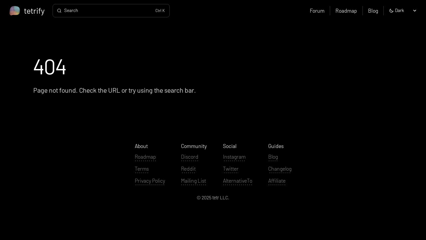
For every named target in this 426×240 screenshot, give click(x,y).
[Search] (111, 10)
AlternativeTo (237, 180)
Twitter (231, 168)
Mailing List (193, 180)
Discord (189, 156)
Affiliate (277, 180)
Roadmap (346, 10)
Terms (142, 168)
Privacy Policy (150, 180)
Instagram (234, 156)
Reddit (188, 168)
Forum (317, 10)
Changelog (280, 168)
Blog (373, 10)
